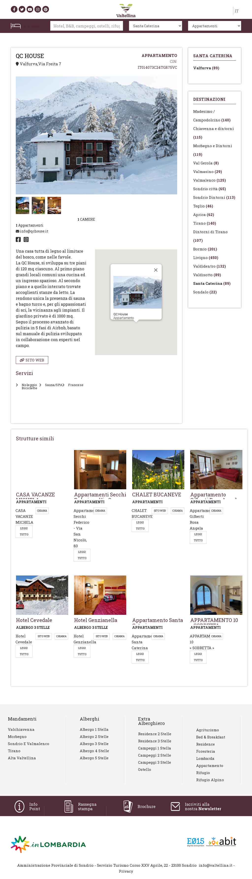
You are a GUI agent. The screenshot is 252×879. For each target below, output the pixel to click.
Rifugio (203, 772)
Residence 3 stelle (154, 740)
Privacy (126, 871)
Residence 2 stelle (154, 733)
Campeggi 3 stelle (154, 762)
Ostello (144, 769)
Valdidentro (209, 266)
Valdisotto (207, 274)
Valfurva (206, 67)
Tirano (204, 223)
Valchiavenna (21, 729)
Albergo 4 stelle (94, 750)
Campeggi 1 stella (154, 748)
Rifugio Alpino (210, 779)
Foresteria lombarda (205, 755)
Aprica (203, 214)
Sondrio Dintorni (214, 197)
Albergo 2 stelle (94, 736)
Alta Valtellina (22, 757)
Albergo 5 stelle (94, 757)
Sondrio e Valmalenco (28, 743)
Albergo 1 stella (94, 729)
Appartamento (209, 765)
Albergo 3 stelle (94, 743)
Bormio (205, 248)
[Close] (156, 270)
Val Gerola (206, 162)
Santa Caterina (212, 283)
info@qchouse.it (32, 231)
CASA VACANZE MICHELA (24, 516)
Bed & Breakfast (210, 737)
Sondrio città (209, 188)
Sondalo (205, 291)
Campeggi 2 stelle (154, 755)
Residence (205, 744)
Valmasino (207, 171)
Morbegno (17, 736)
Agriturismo (207, 729)
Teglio (203, 205)
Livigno (205, 257)
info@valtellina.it (215, 865)
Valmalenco (209, 180)
